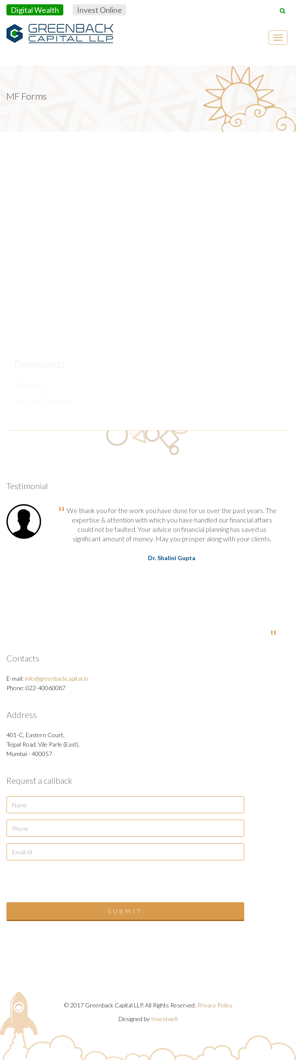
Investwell (164, 1018)
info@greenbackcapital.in (56, 678)
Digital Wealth (35, 10)
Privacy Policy (214, 1005)
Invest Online (99, 10)
